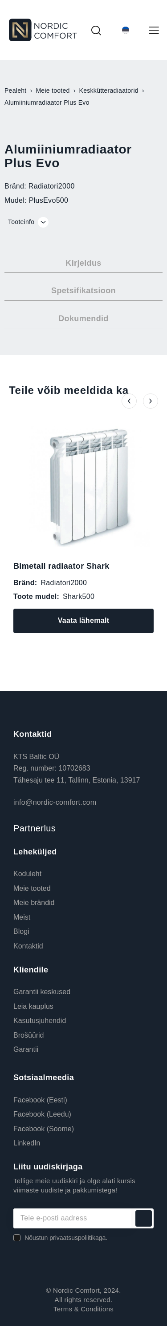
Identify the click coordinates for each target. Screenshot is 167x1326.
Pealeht (15, 90)
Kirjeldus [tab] (83, 263)
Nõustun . (65, 1237)
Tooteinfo (21, 221)
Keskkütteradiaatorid (108, 90)
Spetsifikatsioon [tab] (83, 290)
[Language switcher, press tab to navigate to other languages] (125, 30)
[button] (129, 401)
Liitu (143, 1218)
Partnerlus (34, 828)
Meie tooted (52, 90)
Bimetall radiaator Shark (61, 566)
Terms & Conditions (83, 1309)
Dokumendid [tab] (83, 318)
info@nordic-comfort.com (54, 802)
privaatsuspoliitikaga (77, 1238)
